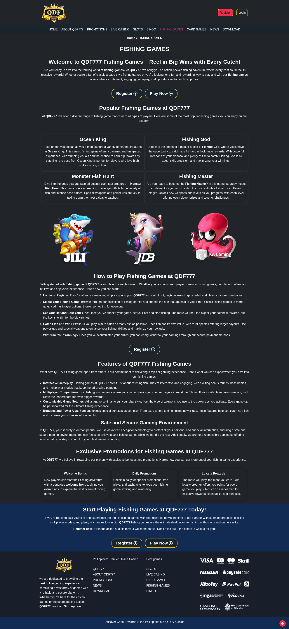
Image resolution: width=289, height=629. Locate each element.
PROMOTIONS (97, 29)
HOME (53, 29)
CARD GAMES (197, 29)
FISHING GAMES (171, 29)
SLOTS (138, 29)
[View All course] (282, 623)
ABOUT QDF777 (72, 29)
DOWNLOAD (231, 29)
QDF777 (98, 568)
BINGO (151, 29)
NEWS (214, 29)
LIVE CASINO (120, 29)
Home (131, 37)
